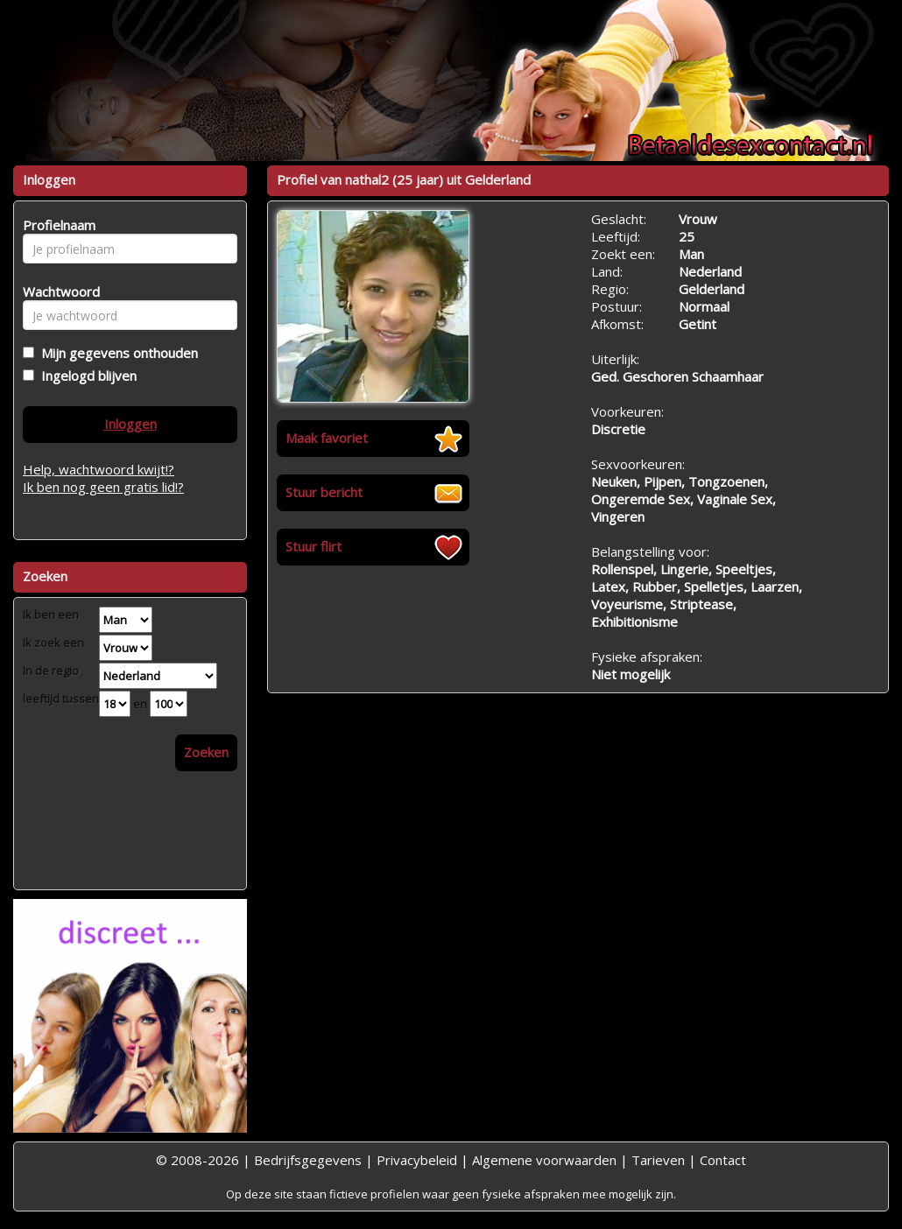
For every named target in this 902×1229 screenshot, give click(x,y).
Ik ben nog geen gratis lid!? (103, 486)
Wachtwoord (56, 291)
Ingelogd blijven (85, 375)
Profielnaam (56, 225)
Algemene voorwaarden (544, 1160)
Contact (723, 1160)
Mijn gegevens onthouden (116, 353)
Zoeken (206, 752)
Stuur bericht (324, 492)
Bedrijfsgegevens (308, 1160)
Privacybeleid (417, 1160)
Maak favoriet (326, 437)
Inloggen (130, 423)
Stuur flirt (313, 546)
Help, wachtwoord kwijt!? (98, 469)
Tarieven (658, 1160)
